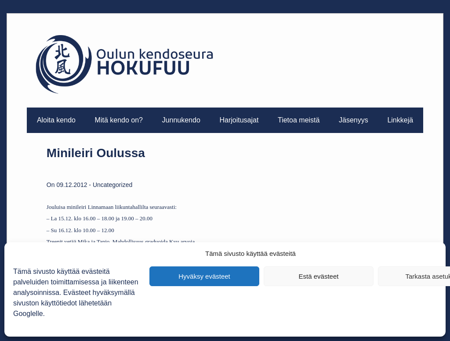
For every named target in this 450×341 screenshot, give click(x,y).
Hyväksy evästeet (204, 276)
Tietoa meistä (298, 120)
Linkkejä (400, 120)
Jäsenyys (353, 120)
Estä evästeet (319, 276)
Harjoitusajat (238, 120)
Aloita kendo (56, 120)
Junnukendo (181, 120)
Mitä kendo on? (119, 120)
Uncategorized (112, 184)
